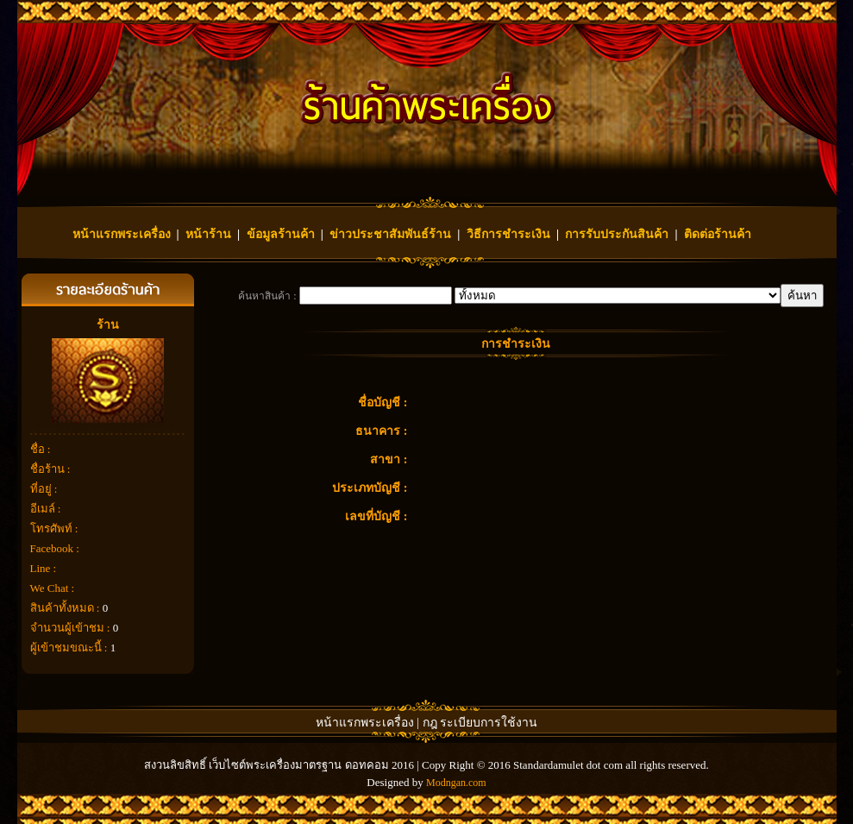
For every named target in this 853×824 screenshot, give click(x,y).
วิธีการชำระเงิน (508, 234)
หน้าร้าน (208, 234)
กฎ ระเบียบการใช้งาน (480, 722)
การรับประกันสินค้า (616, 234)
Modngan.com (456, 783)
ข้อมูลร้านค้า (281, 234)
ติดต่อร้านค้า (717, 234)
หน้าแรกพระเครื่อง (121, 234)
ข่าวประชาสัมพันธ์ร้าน (390, 234)
